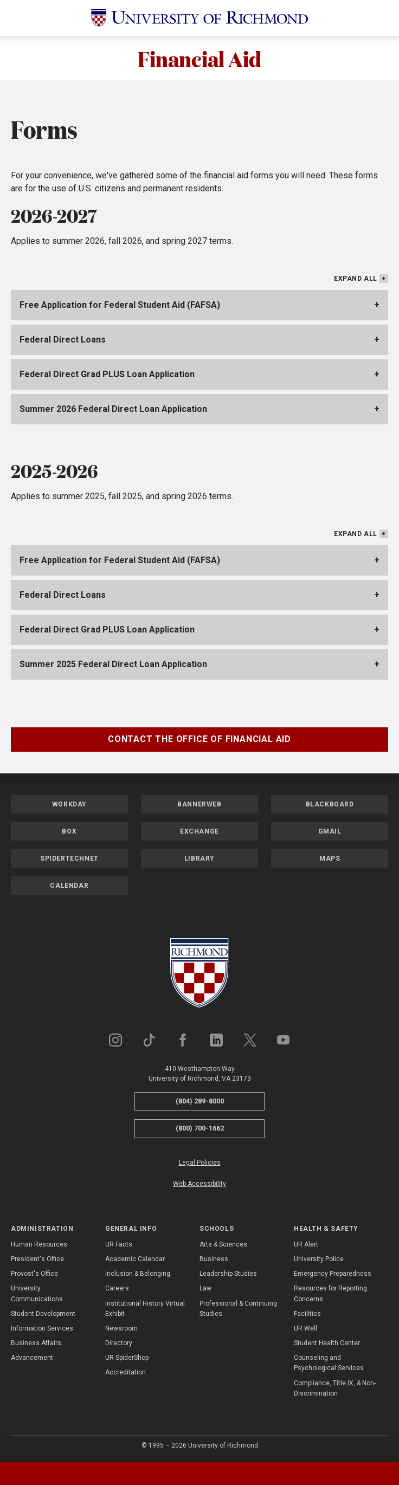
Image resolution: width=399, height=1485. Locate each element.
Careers (117, 1288)
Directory (118, 1343)
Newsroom (121, 1328)
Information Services (42, 1328)
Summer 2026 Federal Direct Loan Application (113, 409)
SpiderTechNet (69, 858)
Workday (69, 804)
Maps (329, 858)
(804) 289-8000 (200, 1101)
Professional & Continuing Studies (238, 1309)
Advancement (32, 1357)
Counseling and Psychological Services (329, 1363)
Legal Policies (200, 1162)
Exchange (199, 831)
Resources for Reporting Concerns (330, 1293)
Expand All (355, 278)
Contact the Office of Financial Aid (199, 739)
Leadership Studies (228, 1273)
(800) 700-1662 (200, 1128)
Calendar (69, 885)
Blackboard (330, 804)
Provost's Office (34, 1273)
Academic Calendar (135, 1259)
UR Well (305, 1328)
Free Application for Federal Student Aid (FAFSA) (120, 305)
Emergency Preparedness (332, 1273)
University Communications (37, 1293)
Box (69, 831)
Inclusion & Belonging (137, 1273)
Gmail (330, 831)
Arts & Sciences (223, 1244)
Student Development (43, 1314)
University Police (319, 1259)
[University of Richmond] (199, 18)
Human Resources (39, 1244)
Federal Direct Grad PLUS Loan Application (107, 374)
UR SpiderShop (127, 1357)
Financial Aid (199, 58)
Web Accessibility (199, 1183)
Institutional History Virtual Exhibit (145, 1309)
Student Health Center (327, 1343)
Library (199, 858)
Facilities (307, 1314)
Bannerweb (199, 804)
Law (205, 1288)
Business (214, 1259)
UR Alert (306, 1244)
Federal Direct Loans (63, 339)
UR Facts (118, 1244)
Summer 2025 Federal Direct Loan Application (113, 664)
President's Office (37, 1259)
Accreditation (125, 1372)
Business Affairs (36, 1343)
